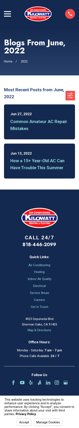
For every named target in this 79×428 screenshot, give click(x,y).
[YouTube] (22, 382)
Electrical (39, 286)
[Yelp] (31, 382)
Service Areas (39, 293)
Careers (39, 300)
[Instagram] (57, 382)
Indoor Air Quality (39, 279)
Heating (39, 272)
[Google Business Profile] (65, 382)
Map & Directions (39, 330)
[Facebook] (13, 382)
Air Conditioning (39, 265)
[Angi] (39, 382)
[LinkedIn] (48, 382)
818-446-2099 (39, 244)
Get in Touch (39, 307)
